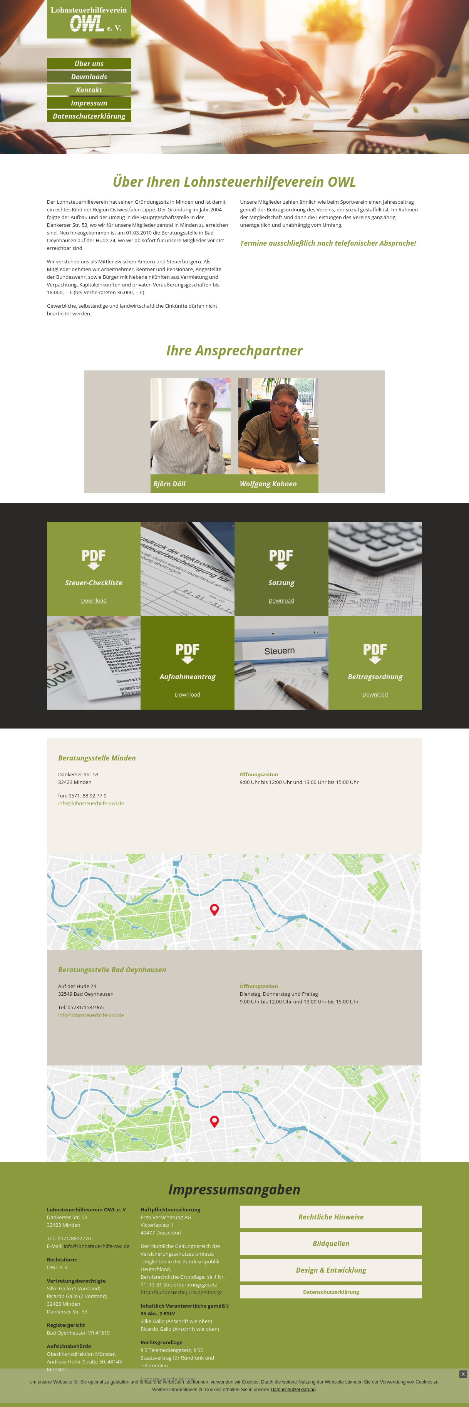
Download (93, 600)
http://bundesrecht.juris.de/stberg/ (181, 1292)
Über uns (89, 63)
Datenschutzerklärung (293, 1389)
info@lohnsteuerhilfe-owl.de (91, 803)
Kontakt (89, 89)
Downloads (89, 76)
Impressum (89, 102)
